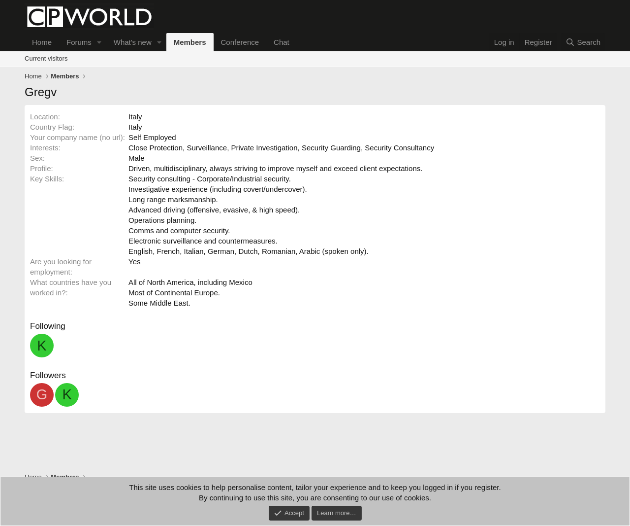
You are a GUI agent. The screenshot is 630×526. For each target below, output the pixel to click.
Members (190, 42)
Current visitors (46, 58)
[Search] (583, 42)
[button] (99, 42)
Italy (135, 116)
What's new (133, 42)
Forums (79, 42)
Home (42, 42)
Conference (240, 42)
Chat (281, 42)
